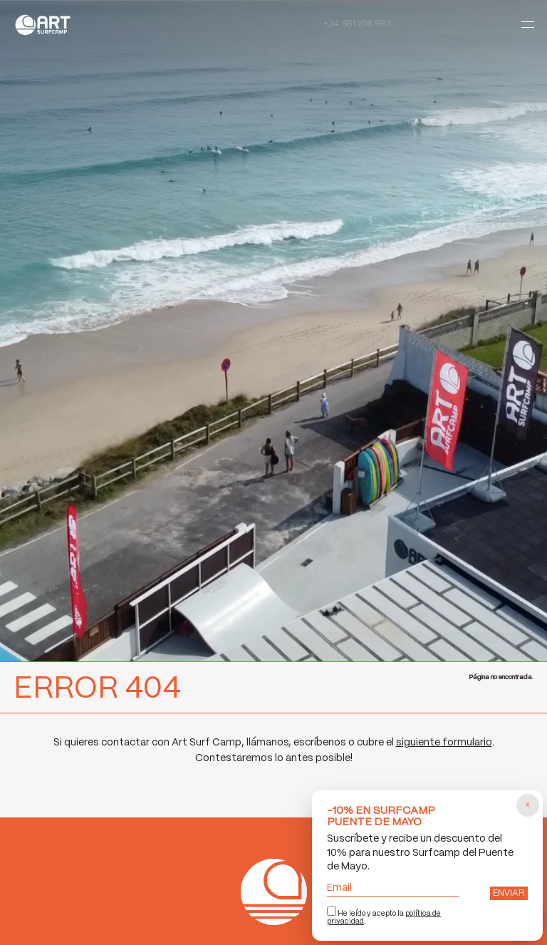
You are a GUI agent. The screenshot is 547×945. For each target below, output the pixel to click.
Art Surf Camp (46, 24)
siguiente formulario (444, 743)
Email (393, 888)
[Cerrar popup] (527, 805)
